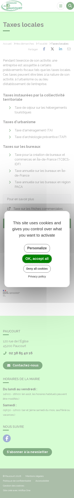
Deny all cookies (37, 268)
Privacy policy (37, 276)
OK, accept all (36, 259)
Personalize (37, 248)
